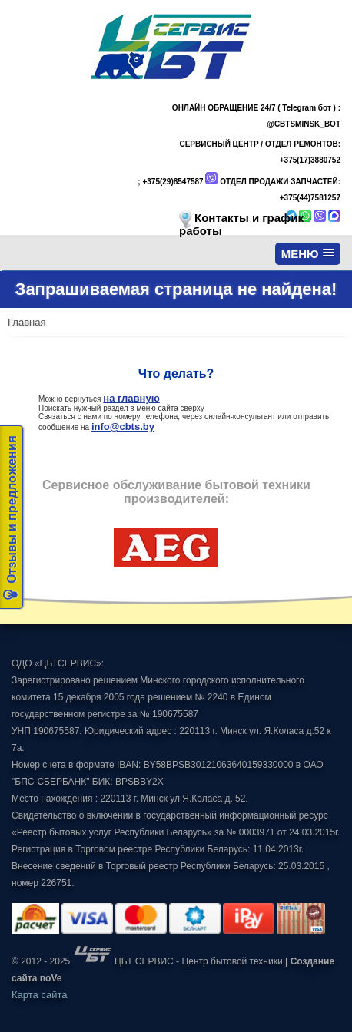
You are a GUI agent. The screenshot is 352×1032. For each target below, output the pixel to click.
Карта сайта (39, 995)
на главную (131, 398)
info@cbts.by (122, 426)
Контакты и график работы (241, 224)
